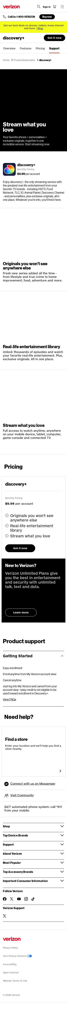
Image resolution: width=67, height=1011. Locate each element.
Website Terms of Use (15, 980)
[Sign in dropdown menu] (47, 7)
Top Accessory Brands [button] (18, 871)
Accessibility (10, 964)
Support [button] (8, 844)
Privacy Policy (10, 947)
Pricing (40, 48)
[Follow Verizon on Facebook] (4, 899)
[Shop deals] (40, 28)
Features (25, 48)
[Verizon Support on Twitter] (4, 916)
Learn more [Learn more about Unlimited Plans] (21, 612)
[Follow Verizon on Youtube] (19, 899)
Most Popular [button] (12, 862)
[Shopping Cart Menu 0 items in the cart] (54, 7)
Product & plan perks (24, 60)
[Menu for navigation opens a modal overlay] (62, 7)
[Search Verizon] (39, 7)
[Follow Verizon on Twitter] (12, 899)
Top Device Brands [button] (15, 835)
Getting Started (18, 656)
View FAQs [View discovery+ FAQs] (9, 699)
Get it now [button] (54, 37)
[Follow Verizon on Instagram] (26, 899)
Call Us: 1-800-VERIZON (21, 17)
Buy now (47, 16)
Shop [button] (6, 826)
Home (6, 60)
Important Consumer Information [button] (25, 881)
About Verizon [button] (12, 853)
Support (54, 48)
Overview (9, 48)
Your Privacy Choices (17, 956)
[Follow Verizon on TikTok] (33, 899)
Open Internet (11, 972)
